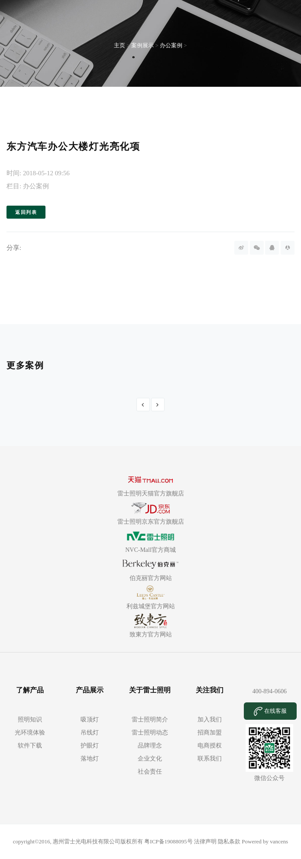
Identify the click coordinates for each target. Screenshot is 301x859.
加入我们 (209, 719)
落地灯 (90, 758)
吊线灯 (90, 732)
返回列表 (26, 212)
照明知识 (30, 719)
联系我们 (209, 758)
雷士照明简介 (150, 719)
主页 (119, 45)
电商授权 (209, 745)
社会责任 (150, 771)
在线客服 (270, 711)
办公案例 (171, 45)
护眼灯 (90, 745)
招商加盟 (209, 732)
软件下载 (30, 745)
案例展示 (142, 45)
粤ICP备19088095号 (169, 841)
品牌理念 (150, 745)
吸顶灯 (90, 719)
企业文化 (150, 758)
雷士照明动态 (150, 732)
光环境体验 (30, 732)
